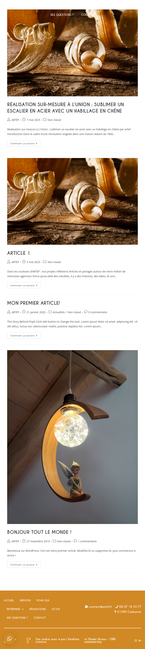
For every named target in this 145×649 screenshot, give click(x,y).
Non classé (54, 120)
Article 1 (18, 253)
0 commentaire (98, 312)
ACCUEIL (19, 6)
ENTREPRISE (80, 6)
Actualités (59, 312)
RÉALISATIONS (106, 6)
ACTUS (127, 6)
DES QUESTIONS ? (62, 15)
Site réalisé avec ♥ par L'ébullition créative (57, 640)
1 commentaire (87, 541)
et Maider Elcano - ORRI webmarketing (100, 640)
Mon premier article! (33, 303)
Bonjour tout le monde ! (39, 532)
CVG (29, 640)
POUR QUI (57, 6)
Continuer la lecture (25, 142)
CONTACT (88, 15)
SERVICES (38, 6)
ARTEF (15, 120)
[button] (9, 638)
